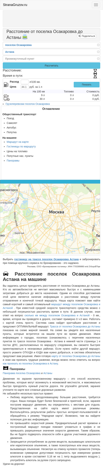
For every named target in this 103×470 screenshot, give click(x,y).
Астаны (47, 373)
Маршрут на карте (18, 141)
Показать (86, 84)
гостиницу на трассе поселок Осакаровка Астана (46, 259)
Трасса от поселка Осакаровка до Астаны (75, 326)
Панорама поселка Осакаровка (21, 373)
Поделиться (88, 36)
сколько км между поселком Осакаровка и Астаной (56, 315)
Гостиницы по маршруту (21, 146)
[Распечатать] (25, 37)
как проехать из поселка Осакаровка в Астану (30, 363)
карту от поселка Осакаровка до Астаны (75, 356)
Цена (13, 86)
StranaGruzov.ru (15, 5)
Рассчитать (51, 65)
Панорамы (13, 160)
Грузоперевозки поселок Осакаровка (28, 103)
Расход (14, 81)
